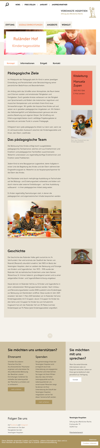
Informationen (27, 63)
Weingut (66, 25)
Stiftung (9, 25)
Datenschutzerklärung (48, 442)
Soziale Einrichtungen (31, 25)
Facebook (14, 425)
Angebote (52, 25)
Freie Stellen (30, 5)
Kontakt (56, 63)
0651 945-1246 (79, 91)
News (18, 5)
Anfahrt (43, 5)
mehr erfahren (16, 389)
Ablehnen (93, 440)
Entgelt (43, 63)
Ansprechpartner (59, 5)
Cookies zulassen (90, 443)
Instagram (24, 425)
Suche (7, 4)
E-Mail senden (79, 94)
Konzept (11, 63)
